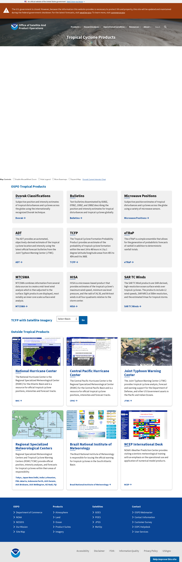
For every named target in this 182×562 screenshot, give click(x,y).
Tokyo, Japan (22, 477)
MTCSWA (21, 306)
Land (58, 517)
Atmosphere (62, 512)
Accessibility (83, 550)
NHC (19, 400)
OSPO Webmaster (143, 512)
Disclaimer (99, 550)
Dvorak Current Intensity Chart (94, 179)
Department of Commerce (29, 512)
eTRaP (129, 262)
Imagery (60, 531)
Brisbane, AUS (26, 484)
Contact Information (145, 517)
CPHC (73, 400)
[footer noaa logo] (15, 553)
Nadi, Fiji (52, 484)
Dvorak (20, 218)
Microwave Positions (136, 218)
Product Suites (63, 526)
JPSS (98, 522)
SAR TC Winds (132, 306)
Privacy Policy (151, 550)
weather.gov (85, 12)
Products (58, 506)
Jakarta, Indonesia (28, 481)
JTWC (128, 400)
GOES (98, 512)
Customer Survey (143, 522)
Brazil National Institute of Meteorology (90, 484)
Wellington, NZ (41, 484)
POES (98, 517)
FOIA (112, 550)
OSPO (16, 506)
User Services (141, 531)
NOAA (19, 517)
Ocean (59, 522)
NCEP (127, 484)
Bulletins (76, 218)
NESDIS (20, 522)
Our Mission (22, 526)
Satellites (97, 506)
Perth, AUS (43, 481)
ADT (19, 262)
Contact (136, 506)
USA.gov (167, 550)
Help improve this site (164, 559)
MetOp (98, 526)
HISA (73, 306)
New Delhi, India (36, 477)
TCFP (74, 262)
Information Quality (129, 550)
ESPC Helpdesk (142, 526)
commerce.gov (118, 12)
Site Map (20, 531)
